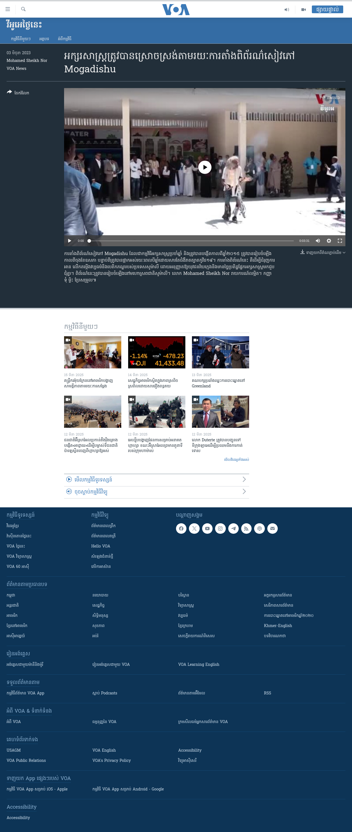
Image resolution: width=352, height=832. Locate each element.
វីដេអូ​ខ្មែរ (13, 526)
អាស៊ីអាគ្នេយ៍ (16, 636)
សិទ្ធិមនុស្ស (100, 616)
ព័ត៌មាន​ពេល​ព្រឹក (103, 526)
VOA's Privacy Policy (111, 761)
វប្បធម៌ (183, 616)
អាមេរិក (12, 616)
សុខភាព (98, 626)
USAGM (14, 751)
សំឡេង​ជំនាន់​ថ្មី (102, 557)
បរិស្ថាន (183, 595)
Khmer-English (278, 626)
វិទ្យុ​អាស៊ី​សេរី (187, 761)
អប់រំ (95, 636)
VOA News (16, 69)
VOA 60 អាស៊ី (18, 567)
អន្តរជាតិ (13, 606)
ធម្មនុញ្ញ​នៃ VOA (104, 722)
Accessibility (190, 751)
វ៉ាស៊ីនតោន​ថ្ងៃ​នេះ (19, 536)
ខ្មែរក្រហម (185, 626)
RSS (267, 693)
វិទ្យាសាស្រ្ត (186, 606)
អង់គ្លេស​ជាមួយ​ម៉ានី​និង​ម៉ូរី (25, 665)
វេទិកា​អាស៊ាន (101, 567)
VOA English (104, 751)
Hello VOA (100, 546)
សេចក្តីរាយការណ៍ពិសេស (196, 636)
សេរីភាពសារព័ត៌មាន (278, 606)
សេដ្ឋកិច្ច (98, 606)
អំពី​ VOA (14, 722)
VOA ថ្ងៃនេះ (16, 546)
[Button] (18, 93)
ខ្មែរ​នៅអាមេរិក (17, 626)
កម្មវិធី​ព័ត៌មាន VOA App (25, 693)
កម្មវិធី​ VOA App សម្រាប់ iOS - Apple (37, 789)
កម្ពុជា (11, 595)
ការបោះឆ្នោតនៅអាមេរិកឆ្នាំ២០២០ (289, 616)
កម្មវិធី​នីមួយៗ (21, 39)
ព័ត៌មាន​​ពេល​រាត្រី (103, 536)
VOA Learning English (198, 665)
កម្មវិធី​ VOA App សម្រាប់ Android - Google (128, 789)
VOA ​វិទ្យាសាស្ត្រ (19, 557)
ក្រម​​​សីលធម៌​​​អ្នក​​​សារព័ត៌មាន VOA (203, 722)
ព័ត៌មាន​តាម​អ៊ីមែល (191, 693)
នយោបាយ (100, 595)
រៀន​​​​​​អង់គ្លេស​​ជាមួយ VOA (111, 665)
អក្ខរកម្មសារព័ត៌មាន (278, 595)
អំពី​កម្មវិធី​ (65, 39)
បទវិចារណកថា (275, 636)
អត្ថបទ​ (44, 39)
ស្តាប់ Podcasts (104, 693)
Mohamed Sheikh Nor (27, 61)
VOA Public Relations (26, 761)
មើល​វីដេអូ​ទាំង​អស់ (236, 459)
